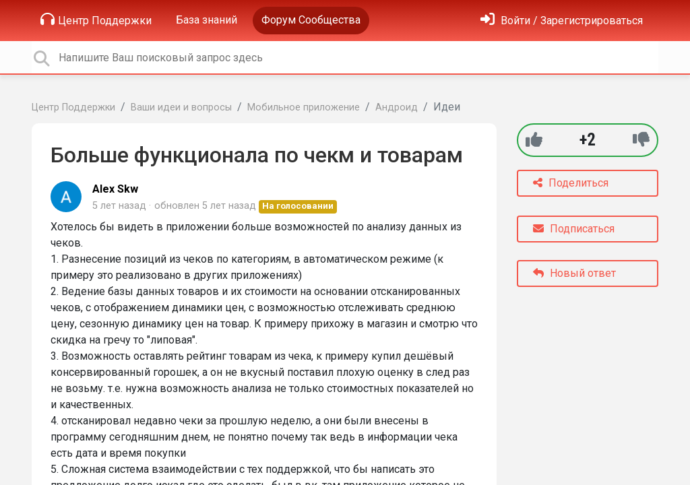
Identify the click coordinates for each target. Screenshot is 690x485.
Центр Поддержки (96, 19)
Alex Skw (115, 189)
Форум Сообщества (310, 19)
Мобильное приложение (303, 107)
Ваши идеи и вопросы (181, 107)
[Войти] (561, 20)
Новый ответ (574, 273)
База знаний (206, 19)
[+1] (534, 140)
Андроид (396, 107)
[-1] (641, 140)
